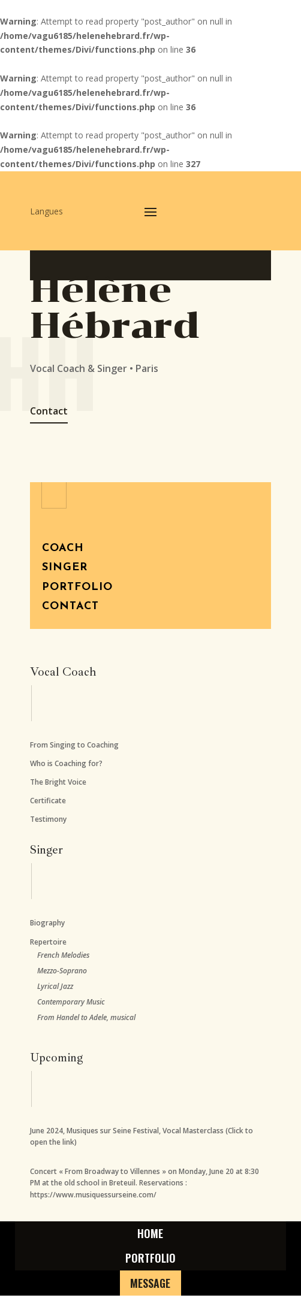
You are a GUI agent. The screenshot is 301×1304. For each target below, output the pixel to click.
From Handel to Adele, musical (86, 1017)
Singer (65, 567)
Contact (49, 410)
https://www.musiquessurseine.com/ (93, 1195)
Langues (46, 212)
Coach (63, 548)
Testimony (48, 819)
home (150, 1235)
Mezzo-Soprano (62, 971)
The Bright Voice (58, 782)
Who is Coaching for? (66, 763)
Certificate (48, 800)
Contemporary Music (71, 1002)
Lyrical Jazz (55, 986)
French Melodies (63, 955)
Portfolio (77, 587)
